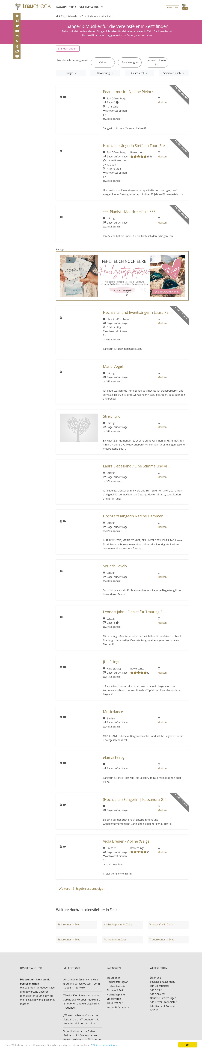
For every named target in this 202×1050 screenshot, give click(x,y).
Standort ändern (67, 48)
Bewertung (103, 73)
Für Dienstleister (159, 986)
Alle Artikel (156, 990)
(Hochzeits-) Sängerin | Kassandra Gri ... (136, 799)
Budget (69, 73)
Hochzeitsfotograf (117, 982)
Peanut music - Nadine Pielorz (128, 91)
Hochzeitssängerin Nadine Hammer (133, 516)
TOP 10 (154, 1010)
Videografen (114, 999)
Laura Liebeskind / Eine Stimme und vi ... (137, 466)
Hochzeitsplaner (116, 994)
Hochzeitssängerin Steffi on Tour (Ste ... (136, 145)
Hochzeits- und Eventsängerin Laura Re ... (137, 312)
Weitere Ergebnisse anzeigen (82, 888)
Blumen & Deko (116, 990)
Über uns (155, 977)
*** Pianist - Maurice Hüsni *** (129, 211)
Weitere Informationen (104, 1045)
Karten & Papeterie (118, 1007)
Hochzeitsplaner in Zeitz (118, 924)
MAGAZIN (61, 6)
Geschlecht (138, 73)
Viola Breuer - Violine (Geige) (127, 841)
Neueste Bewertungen (163, 998)
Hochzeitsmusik (116, 986)
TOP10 (72, 6)
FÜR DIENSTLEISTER (88, 6)
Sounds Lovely (115, 566)
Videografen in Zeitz (161, 924)
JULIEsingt (111, 661)
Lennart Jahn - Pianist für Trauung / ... (134, 611)
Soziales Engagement (162, 981)
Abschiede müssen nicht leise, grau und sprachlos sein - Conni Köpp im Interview (82, 983)
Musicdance (113, 711)
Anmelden (172, 7)
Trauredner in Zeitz (69, 924)
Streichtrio (112, 416)
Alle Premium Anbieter (163, 1002)
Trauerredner (114, 1003)
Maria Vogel (113, 366)
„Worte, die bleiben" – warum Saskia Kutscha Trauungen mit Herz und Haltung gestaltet (81, 1019)
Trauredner (113, 977)
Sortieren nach (172, 73)
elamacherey (114, 757)
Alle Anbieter (157, 994)
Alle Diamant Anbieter (163, 1006)
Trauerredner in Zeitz (161, 939)
